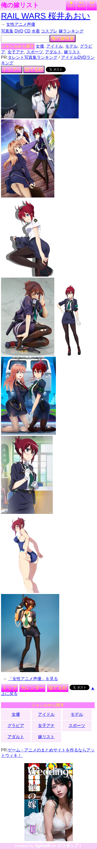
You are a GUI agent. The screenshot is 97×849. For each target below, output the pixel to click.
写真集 (7, 31)
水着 (36, 31)
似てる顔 (34, 69)
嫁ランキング (71, 31)
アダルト (53, 52)
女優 (40, 46)
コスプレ (49, 31)
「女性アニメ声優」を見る (33, 678)
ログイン (91, 4)
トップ (10, 688)
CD (27, 31)
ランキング (81, 4)
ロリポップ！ (69, 846)
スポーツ (34, 52)
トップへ (11, 69)
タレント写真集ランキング (32, 57)
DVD (18, 31)
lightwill (42, 846)
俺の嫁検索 (62, 38)
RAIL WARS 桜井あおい (46, 16)
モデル (71, 46)
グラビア (16, 725)
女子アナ (16, 52)
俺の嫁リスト (20, 5)
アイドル (54, 46)
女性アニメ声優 (20, 24)
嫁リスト (71, 4)
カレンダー (32, 688)
